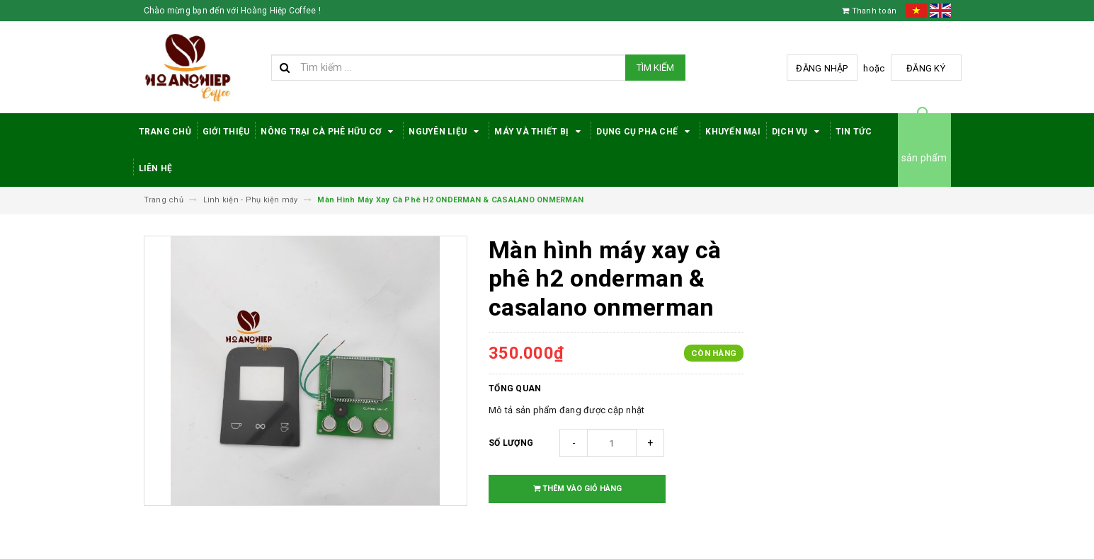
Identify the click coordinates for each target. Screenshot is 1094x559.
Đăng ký (925, 68)
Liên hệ (156, 168)
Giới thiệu (226, 132)
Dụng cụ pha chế (645, 132)
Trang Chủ (165, 132)
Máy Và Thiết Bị (539, 132)
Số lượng (511, 443)
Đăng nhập (822, 68)
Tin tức (854, 132)
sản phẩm (924, 157)
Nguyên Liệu (446, 132)
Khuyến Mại (732, 132)
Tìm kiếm (655, 67)
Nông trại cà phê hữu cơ (329, 132)
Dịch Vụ (798, 132)
